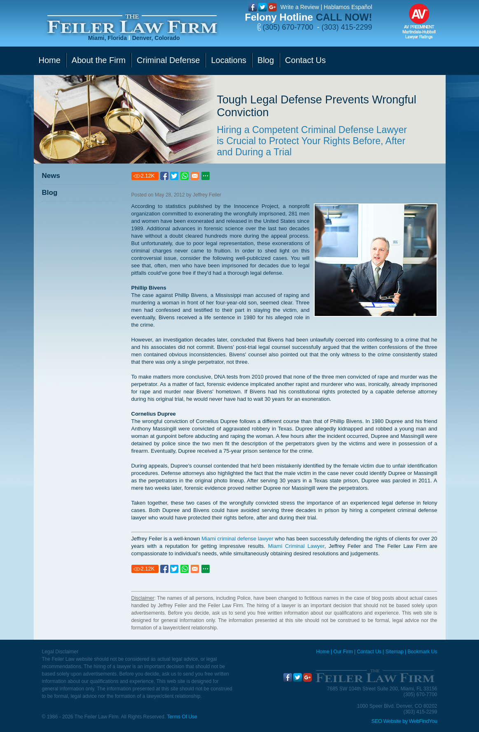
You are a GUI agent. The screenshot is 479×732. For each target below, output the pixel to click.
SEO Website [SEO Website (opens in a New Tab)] (386, 721)
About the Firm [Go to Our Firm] (99, 60)
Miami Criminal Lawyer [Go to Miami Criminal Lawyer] (296, 546)
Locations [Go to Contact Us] (228, 60)
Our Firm (343, 652)
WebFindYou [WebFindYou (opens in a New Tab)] (423, 721)
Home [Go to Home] (50, 60)
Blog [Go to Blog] (265, 60)
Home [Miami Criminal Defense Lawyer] (322, 652)
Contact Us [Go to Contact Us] (305, 60)
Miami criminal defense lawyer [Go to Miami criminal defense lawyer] (237, 539)
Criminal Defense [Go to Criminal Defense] (168, 60)
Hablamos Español (348, 7)
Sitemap (395, 652)
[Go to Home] (132, 24)
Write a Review (299, 7)
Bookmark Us (422, 652)
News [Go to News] (51, 176)
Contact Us (369, 652)
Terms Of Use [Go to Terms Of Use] (182, 717)
